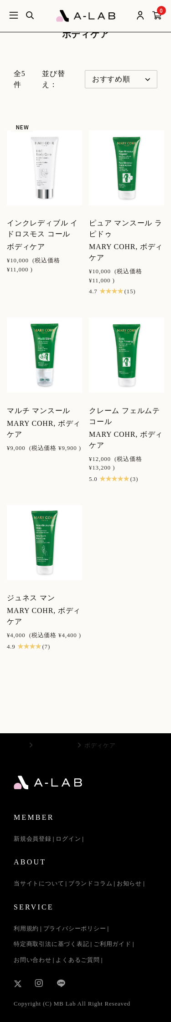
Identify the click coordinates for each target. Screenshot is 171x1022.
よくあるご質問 (78, 959)
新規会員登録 (33, 838)
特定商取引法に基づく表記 (51, 943)
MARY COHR (55, 745)
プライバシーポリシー (74, 928)
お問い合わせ (33, 959)
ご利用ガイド (112, 943)
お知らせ (129, 883)
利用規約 (26, 928)
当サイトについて (39, 883)
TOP (20, 745)
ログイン (68, 838)
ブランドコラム (90, 883)
